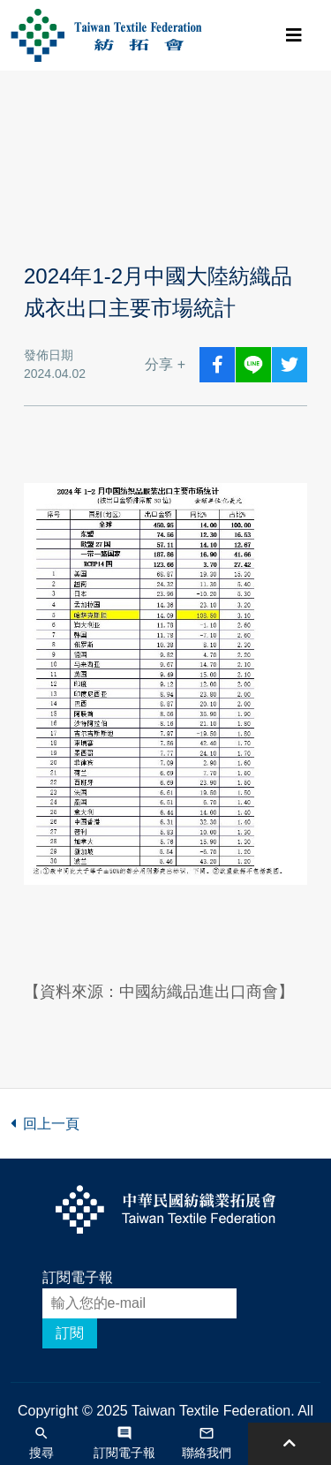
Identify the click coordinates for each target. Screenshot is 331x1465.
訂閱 (70, 1332)
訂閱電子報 (77, 1277)
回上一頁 (45, 1123)
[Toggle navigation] (293, 35)
